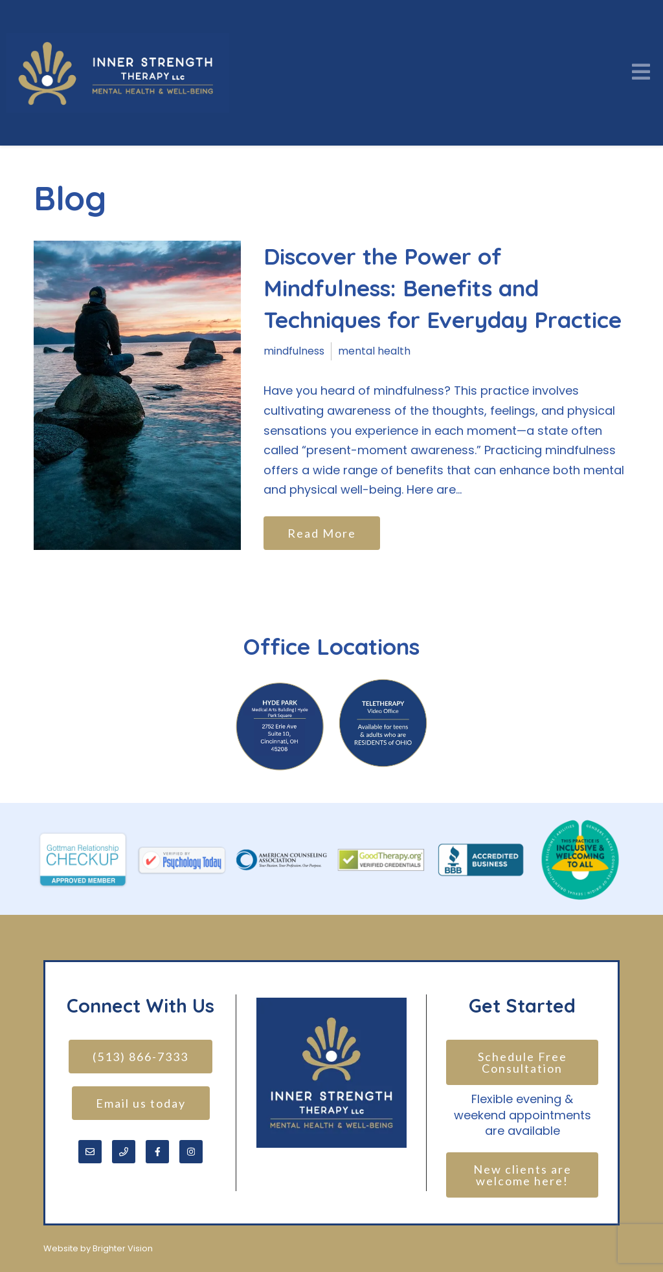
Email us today (141, 1103)
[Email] (90, 1151)
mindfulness (294, 351)
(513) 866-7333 (140, 1056)
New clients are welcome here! (524, 1175)
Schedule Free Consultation (524, 1062)
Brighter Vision (123, 1248)
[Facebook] (157, 1151)
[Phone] (123, 1151)
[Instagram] (191, 1151)
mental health (374, 351)
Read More (321, 533)
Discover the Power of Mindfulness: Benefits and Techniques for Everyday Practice (443, 288)
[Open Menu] (641, 72)
